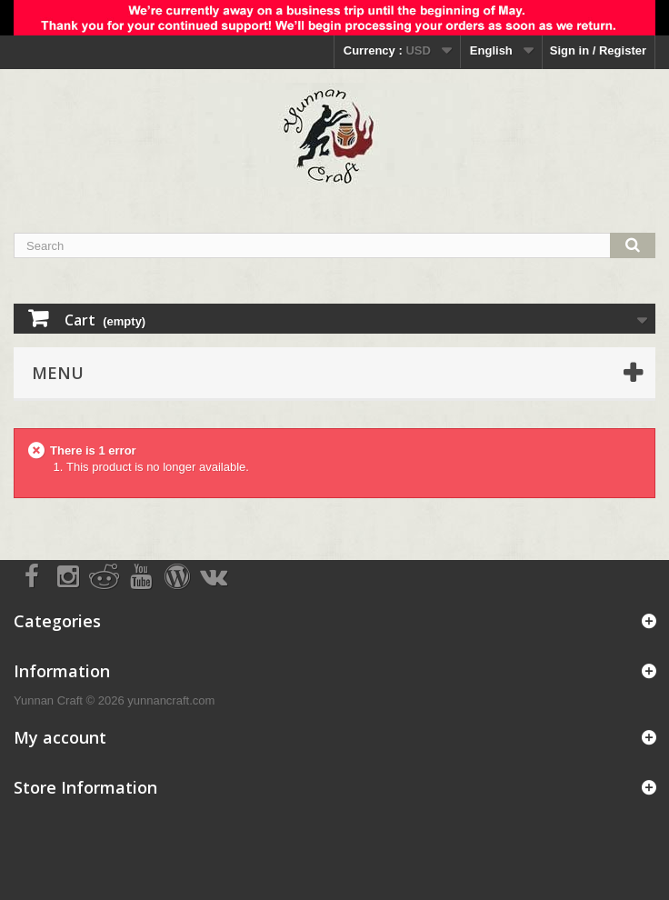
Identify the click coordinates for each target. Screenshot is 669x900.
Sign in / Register (598, 50)
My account (60, 737)
